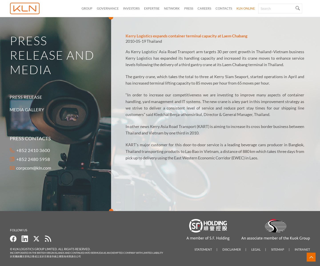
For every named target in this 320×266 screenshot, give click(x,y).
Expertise (152, 8)
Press (188, 8)
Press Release (25, 97)
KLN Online (245, 8)
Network (172, 8)
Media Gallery (26, 109)
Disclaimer (231, 249)
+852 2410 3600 (33, 150)
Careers (204, 8)
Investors (131, 8)
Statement (203, 249)
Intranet (302, 249)
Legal (256, 249)
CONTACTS (224, 8)
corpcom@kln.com (33, 168)
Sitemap (277, 249)
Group (87, 8)
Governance (108, 8)
